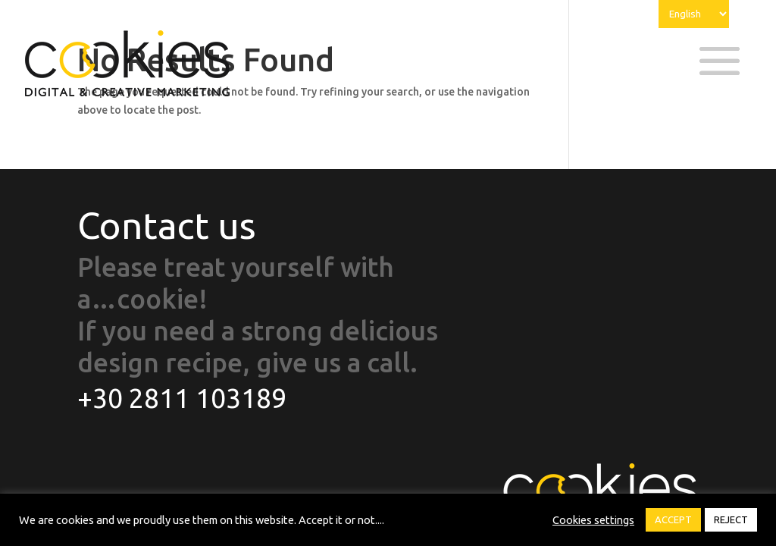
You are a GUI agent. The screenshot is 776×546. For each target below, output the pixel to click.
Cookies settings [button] (593, 519)
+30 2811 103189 (181, 398)
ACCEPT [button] (673, 519)
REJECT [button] (731, 519)
